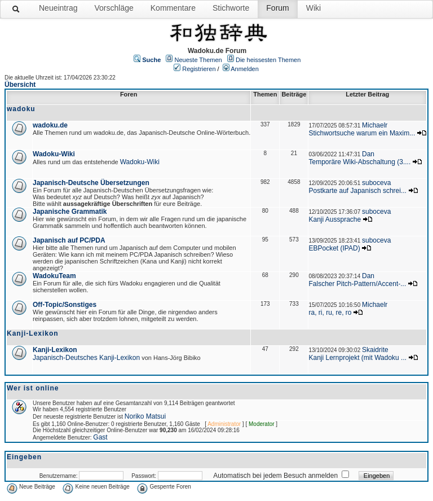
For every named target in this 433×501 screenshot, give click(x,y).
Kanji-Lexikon (55, 350)
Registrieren (198, 68)
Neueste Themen (198, 59)
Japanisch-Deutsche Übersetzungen (91, 183)
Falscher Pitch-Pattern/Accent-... (357, 284)
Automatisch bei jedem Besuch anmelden (275, 476)
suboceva (376, 183)
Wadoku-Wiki (54, 154)
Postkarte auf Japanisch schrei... (357, 191)
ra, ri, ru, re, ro (329, 313)
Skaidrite (375, 350)
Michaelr (374, 125)
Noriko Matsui (145, 416)
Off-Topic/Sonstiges (64, 305)
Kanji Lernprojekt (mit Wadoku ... (357, 358)
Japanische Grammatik (70, 212)
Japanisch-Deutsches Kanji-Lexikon (86, 358)
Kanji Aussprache (334, 219)
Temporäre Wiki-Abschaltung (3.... (359, 162)
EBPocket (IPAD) (334, 248)
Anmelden (245, 68)
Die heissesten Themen (268, 59)
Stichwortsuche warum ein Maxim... (361, 133)
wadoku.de (50, 125)
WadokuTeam (54, 276)
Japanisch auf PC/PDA (69, 240)
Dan (368, 154)
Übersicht (20, 85)
